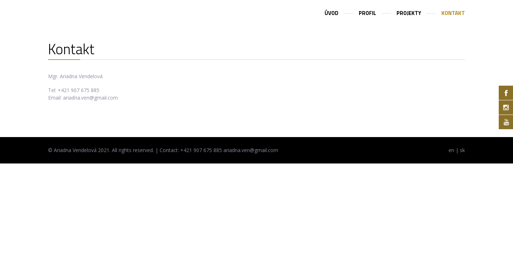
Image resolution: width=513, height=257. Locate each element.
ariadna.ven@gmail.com (90, 97)
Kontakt (453, 13)
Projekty (409, 13)
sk (462, 150)
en (451, 150)
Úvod (331, 13)
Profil (367, 13)
